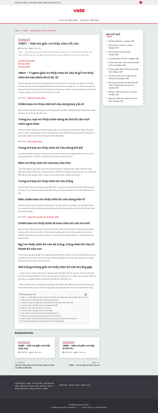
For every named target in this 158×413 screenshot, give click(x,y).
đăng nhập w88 (21, 388)
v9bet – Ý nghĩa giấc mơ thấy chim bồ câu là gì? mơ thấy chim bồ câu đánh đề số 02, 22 (54, 297)
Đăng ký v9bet (24, 63)
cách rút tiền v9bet (34, 141)
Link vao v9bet (24, 67)
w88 (61, 385)
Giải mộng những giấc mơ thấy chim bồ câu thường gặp (43, 321)
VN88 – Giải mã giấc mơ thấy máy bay (34, 347)
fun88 (45, 388)
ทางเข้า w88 (37, 383)
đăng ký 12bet (46, 386)
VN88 (79, 11)
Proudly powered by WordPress (64, 407)
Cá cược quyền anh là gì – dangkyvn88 (124, 58)
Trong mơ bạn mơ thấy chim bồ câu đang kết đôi (39, 305)
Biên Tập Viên (36, 48)
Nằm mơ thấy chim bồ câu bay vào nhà (36, 308)
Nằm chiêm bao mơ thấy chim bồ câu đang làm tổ (40, 313)
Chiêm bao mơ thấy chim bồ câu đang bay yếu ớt (39, 300)
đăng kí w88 (74, 385)
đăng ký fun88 (35, 388)
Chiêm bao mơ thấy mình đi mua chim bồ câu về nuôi (41, 316)
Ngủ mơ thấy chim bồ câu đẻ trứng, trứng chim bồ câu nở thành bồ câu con (49, 318)
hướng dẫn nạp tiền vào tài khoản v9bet (43, 217)
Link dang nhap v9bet (26, 60)
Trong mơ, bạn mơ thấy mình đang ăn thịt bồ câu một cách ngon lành (47, 302)
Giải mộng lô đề (24, 39)
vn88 (28, 383)
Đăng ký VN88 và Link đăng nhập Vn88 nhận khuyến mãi (37, 2)
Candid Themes (101, 407)
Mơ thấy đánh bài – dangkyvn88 (121, 41)
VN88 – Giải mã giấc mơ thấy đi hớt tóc (79, 347)
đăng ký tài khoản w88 (29, 386)
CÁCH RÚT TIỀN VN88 (89, 20)
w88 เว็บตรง (20, 383)
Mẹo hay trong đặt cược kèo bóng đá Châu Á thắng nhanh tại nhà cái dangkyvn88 (123, 85)
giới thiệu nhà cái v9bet (36, 98)
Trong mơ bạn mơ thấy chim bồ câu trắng (36, 310)
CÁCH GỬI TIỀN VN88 (68, 20)
